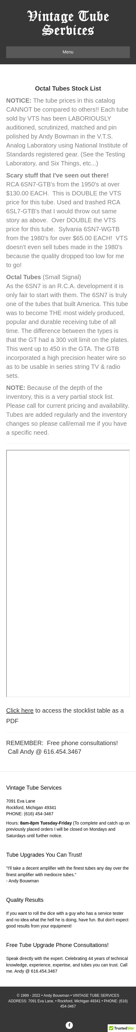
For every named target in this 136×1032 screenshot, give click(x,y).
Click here (20, 710)
